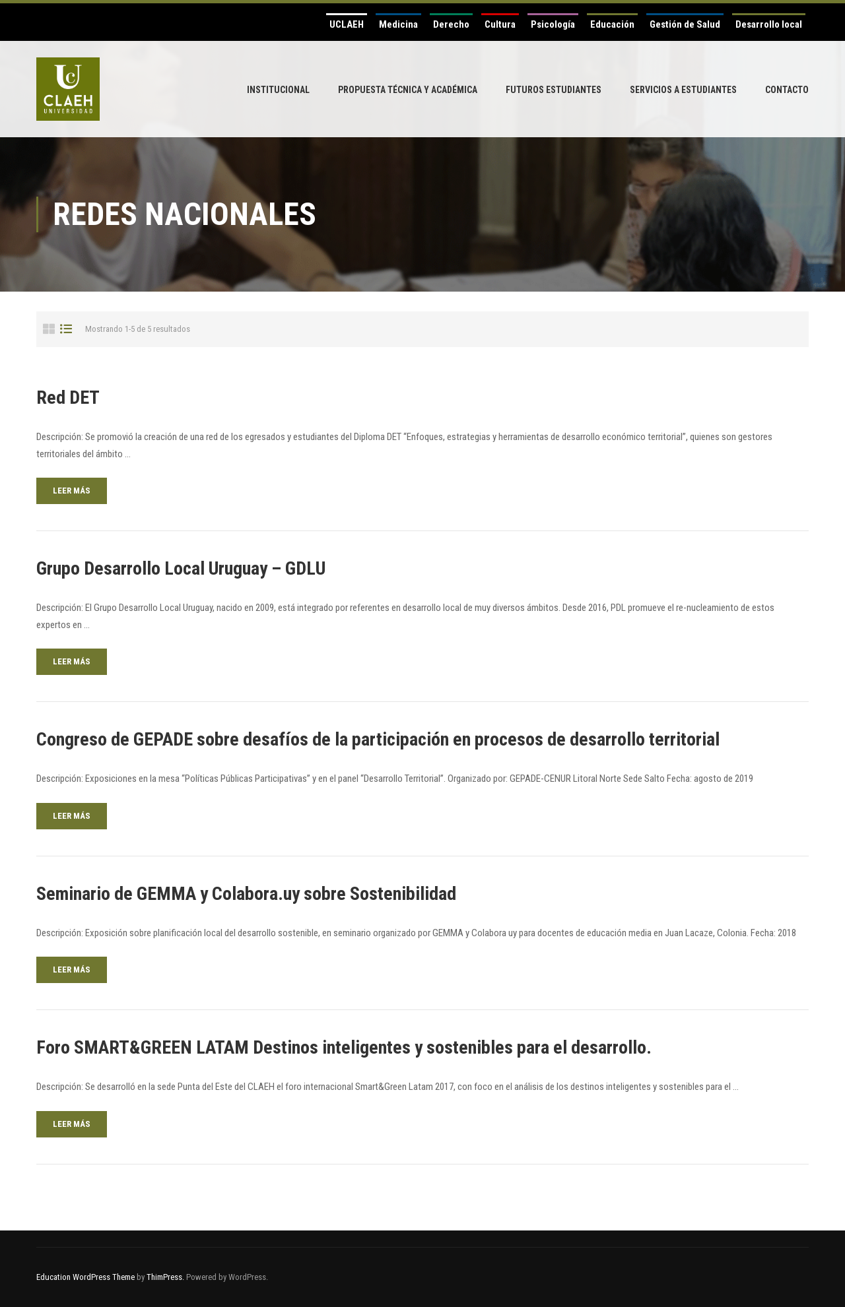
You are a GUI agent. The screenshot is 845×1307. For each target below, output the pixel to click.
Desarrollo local (768, 24)
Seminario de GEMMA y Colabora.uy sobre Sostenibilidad (246, 894)
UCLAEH (346, 24)
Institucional (278, 89)
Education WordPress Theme (85, 1277)
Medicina (398, 24)
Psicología (553, 24)
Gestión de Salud (685, 24)
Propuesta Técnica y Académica (407, 89)
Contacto (787, 89)
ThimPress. (165, 1277)
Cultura (500, 24)
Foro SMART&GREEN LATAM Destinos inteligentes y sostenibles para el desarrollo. (344, 1047)
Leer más (71, 490)
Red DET (68, 397)
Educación (612, 24)
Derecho (451, 24)
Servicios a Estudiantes (683, 89)
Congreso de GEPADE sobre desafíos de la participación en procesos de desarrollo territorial (378, 739)
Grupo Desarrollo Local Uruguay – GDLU (180, 568)
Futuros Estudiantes (553, 89)
